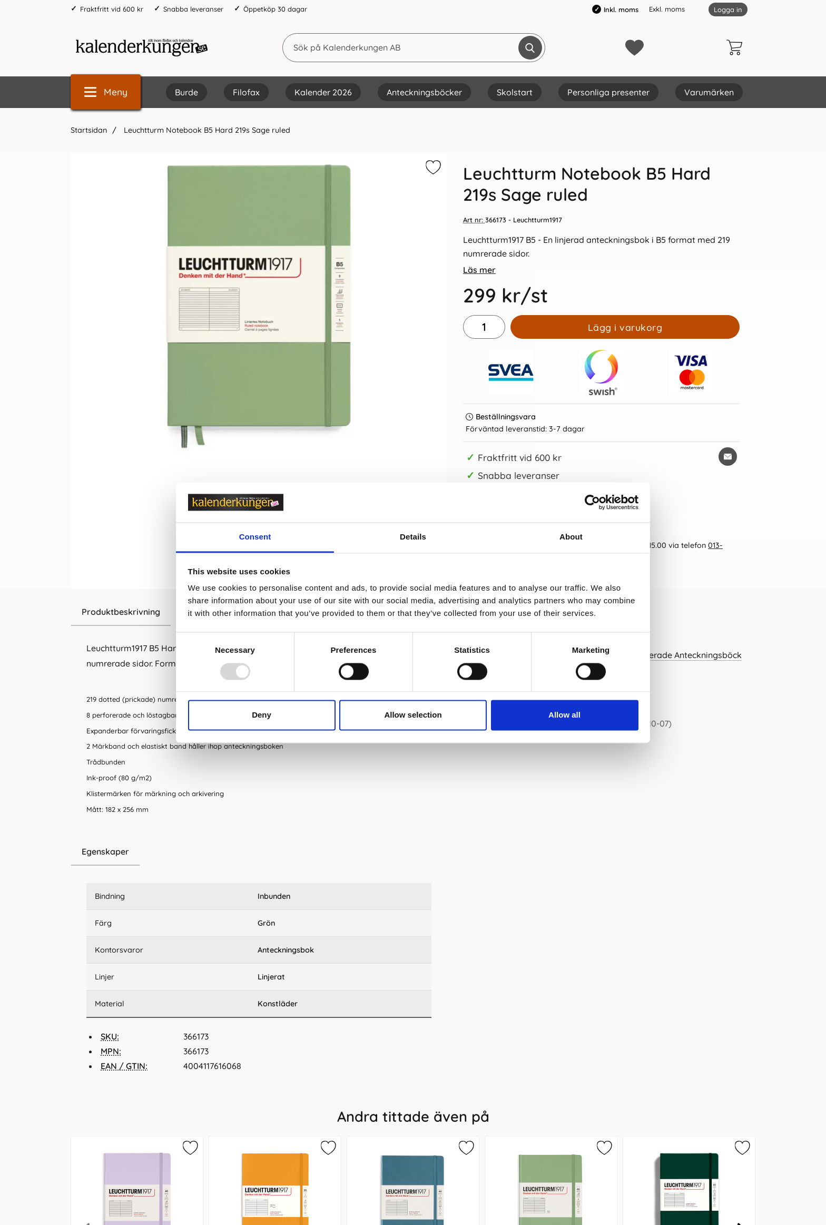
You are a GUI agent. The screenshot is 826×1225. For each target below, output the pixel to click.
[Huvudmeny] (106, 92)
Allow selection (412, 715)
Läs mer (479, 269)
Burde (186, 92)
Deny (261, 715)
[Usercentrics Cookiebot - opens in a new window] (592, 502)
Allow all (564, 715)
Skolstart (515, 92)
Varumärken (709, 92)
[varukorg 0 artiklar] (737, 47)
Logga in (728, 9)
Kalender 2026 (323, 92)
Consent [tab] (255, 537)
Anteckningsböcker (424, 92)
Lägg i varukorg (625, 327)
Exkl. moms (667, 9)
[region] (259, 852)
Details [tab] (413, 537)
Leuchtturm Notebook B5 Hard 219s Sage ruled (206, 130)
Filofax (246, 92)
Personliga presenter (608, 92)
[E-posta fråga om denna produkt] (728, 456)
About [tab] (571, 537)
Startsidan (89, 130)
